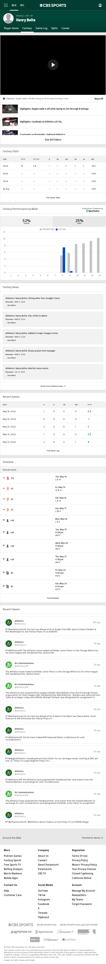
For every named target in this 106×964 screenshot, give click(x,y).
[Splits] (54, 28)
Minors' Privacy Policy (84, 864)
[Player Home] (11, 28)
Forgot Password (82, 904)
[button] (53, 64)
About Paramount (48, 864)
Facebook (43, 904)
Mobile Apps (11, 878)
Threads (42, 913)
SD (12, 573)
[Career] (65, 28)
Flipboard (43, 917)
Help (6, 890)
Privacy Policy (80, 860)
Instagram (44, 899)
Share (97, 98)
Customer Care (13, 895)
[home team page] (8, 478)
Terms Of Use (80, 856)
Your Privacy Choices (84, 869)
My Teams (77, 899)
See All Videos (53, 139)
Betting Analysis (13, 869)
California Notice (81, 878)
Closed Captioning (82, 873)
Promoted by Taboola (92, 838)
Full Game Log (53, 451)
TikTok (41, 895)
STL (12, 478)
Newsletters (79, 895)
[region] (53, 65)
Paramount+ (45, 869)
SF (12, 488)
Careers (42, 860)
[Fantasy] (27, 28)
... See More (11, 305)
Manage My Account (83, 890)
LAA (12, 520)
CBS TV (42, 873)
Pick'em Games (13, 856)
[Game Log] (41, 28)
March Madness (13, 873)
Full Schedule (53, 598)
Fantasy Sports (12, 860)
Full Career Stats (53, 197)
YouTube (43, 890)
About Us (43, 856)
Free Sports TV (12, 864)
